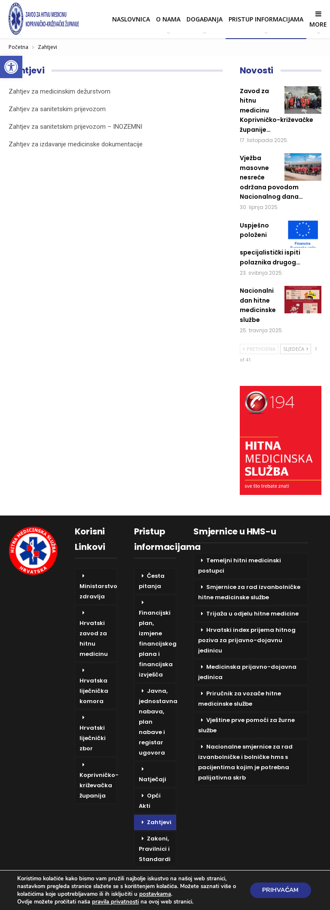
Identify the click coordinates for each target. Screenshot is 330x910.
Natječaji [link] (152, 779)
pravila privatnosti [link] (115, 902)
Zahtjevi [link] (159, 822)
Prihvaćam (280, 890)
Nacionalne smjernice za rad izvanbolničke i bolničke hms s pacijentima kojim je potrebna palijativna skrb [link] (245, 762)
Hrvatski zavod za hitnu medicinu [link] (93, 638)
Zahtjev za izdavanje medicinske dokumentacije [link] (76, 144)
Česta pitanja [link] (152, 581)
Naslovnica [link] (131, 19)
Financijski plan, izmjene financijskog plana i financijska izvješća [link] (157, 644)
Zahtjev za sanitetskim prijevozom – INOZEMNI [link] (75, 126)
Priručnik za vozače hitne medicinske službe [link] (239, 698)
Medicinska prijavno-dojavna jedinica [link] (247, 672)
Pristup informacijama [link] (266, 19)
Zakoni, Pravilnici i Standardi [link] (155, 848)
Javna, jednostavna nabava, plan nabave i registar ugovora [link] (157, 722)
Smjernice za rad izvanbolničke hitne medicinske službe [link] (249, 592)
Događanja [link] (204, 19)
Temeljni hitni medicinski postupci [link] (239, 565)
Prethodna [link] (259, 349)
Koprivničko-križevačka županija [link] (98, 785)
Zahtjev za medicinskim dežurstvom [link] (59, 91)
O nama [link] (168, 19)
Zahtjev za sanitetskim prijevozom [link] (57, 109)
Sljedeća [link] (295, 349)
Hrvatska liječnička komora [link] (93, 690)
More (318, 19)
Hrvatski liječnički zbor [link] (92, 738)
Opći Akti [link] (150, 801)
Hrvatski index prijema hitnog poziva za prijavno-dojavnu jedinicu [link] (247, 640)
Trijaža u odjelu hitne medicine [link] (252, 614)
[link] (11, 67)
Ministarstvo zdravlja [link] (98, 591)
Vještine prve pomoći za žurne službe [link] (246, 725)
